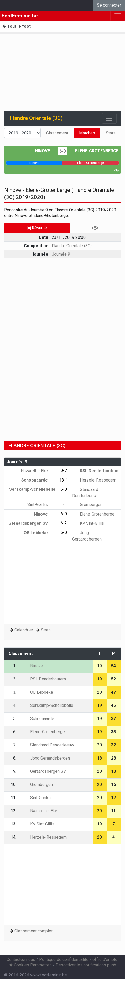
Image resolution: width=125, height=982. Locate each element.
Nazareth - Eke (38, 470)
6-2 (64, 523)
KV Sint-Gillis (88, 523)
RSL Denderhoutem (95, 470)
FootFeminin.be (20, 16)
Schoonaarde (38, 480)
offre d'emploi (105, 959)
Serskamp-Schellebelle (48, 705)
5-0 (64, 489)
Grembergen (87, 504)
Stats (111, 132)
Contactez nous (21, 959)
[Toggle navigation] (109, 118)
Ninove (42, 150)
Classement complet (33, 931)
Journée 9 (61, 254)
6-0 (62, 151)
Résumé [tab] (37, 227)
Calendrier (23, 630)
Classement (57, 132)
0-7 (64, 470)
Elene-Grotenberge (96, 150)
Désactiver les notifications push (86, 965)
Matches (87, 132)
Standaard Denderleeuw (48, 744)
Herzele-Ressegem (94, 480)
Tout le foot (16, 26)
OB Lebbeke (39, 532)
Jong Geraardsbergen (46, 758)
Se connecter (109, 5)
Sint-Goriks (41, 504)
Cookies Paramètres (30, 965)
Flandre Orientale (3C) (72, 245)
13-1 (63, 480)
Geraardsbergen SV (31, 523)
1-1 (64, 504)
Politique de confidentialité (63, 959)
